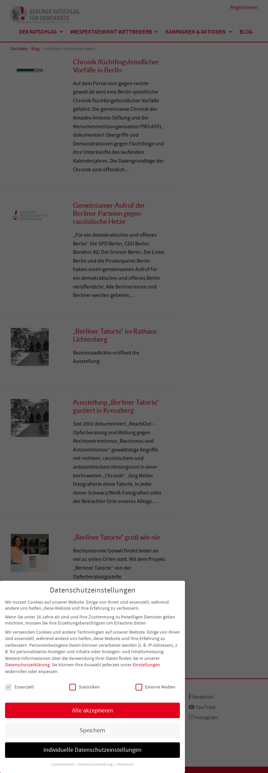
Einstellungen (146, 666)
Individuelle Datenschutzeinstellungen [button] (92, 750)
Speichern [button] (92, 731)
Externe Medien (156, 687)
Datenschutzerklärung (27, 666)
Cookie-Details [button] (63, 765)
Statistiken (84, 687)
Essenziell (19, 687)
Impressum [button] (125, 765)
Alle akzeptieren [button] (92, 711)
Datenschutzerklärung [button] (95, 765)
